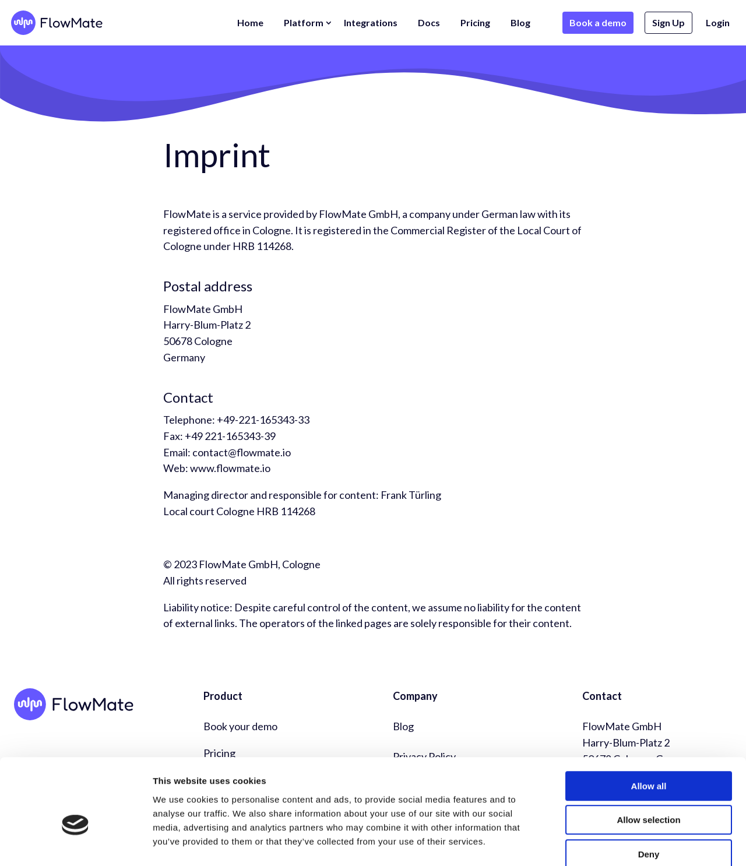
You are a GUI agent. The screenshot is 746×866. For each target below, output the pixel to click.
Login (718, 22)
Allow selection (648, 758)
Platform (303, 22)
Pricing (475, 22)
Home (250, 22)
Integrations (370, 22)
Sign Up (668, 22)
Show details (612, 843)
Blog (520, 22)
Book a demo (598, 22)
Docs (429, 22)
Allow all (649, 723)
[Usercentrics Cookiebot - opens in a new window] (75, 843)
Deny (649, 792)
